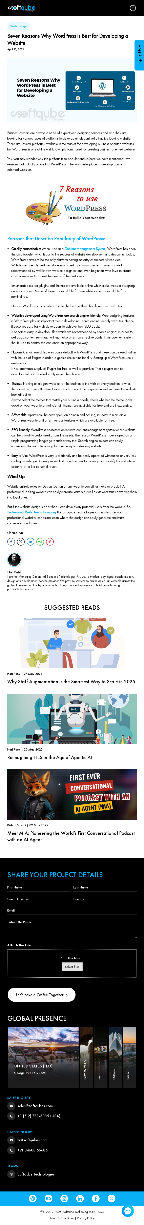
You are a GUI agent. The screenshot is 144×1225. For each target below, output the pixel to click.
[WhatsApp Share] (40, 542)
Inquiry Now (139, 55)
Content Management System (84, 248)
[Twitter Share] (21, 542)
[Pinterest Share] (50, 542)
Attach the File (19, 945)
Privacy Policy (86, 1218)
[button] (133, 8)
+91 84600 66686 (32, 1150)
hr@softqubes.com (32, 1140)
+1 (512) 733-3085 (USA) (38, 1116)
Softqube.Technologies (36, 1174)
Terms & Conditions (61, 1218)
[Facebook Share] (11, 542)
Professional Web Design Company (31, 512)
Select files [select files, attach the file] (72, 967)
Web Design (18, 26)
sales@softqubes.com (35, 1105)
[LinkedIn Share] (30, 542)
